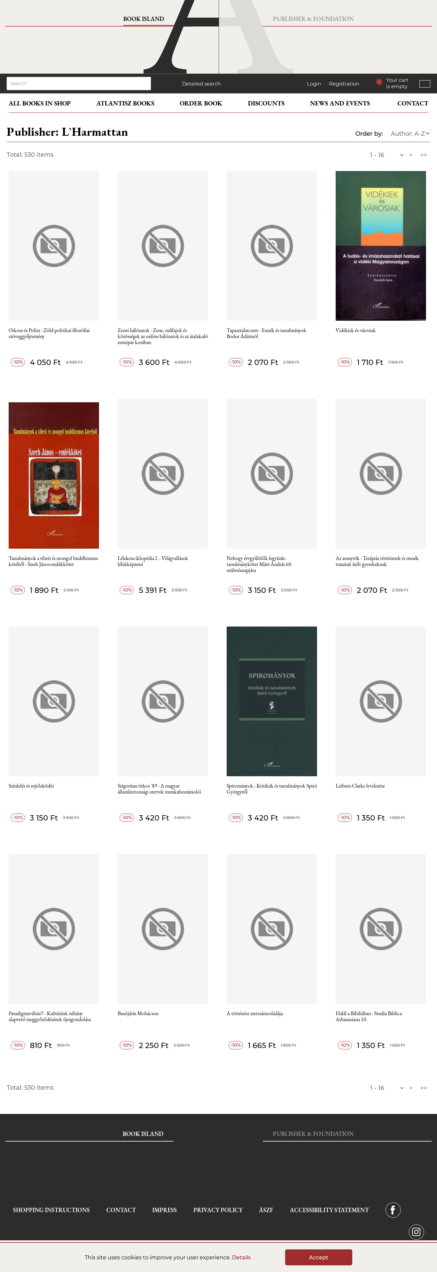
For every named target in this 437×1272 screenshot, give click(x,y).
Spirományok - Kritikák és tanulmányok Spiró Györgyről (272, 789)
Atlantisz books (125, 103)
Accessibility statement (329, 1210)
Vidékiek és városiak (356, 330)
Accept (318, 1257)
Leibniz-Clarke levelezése (360, 786)
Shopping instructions (51, 1210)
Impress (164, 1210)
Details (241, 1257)
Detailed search (201, 84)
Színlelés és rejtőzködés (31, 786)
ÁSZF (266, 1210)
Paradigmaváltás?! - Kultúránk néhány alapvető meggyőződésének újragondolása (50, 1016)
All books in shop (40, 103)
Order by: (369, 133)
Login (314, 84)
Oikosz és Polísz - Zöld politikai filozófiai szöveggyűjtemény (49, 333)
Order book (201, 103)
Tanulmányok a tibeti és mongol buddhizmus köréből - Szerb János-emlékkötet (53, 561)
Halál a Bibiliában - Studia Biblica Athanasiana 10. (369, 1016)
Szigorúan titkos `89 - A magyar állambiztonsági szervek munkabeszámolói (159, 789)
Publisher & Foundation (313, 19)
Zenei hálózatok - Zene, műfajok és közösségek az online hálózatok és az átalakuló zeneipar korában (163, 336)
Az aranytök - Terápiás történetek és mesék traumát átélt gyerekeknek (377, 561)
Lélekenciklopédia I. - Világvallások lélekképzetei (153, 561)
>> (423, 155)
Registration (344, 84)
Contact (412, 103)
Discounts (266, 103)
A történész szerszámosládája (255, 1013)
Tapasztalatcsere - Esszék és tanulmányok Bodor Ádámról (266, 333)
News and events (340, 103)
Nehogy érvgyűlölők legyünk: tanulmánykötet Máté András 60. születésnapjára (259, 564)
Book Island (143, 19)
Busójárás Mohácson (138, 1013)
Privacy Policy (218, 1210)
